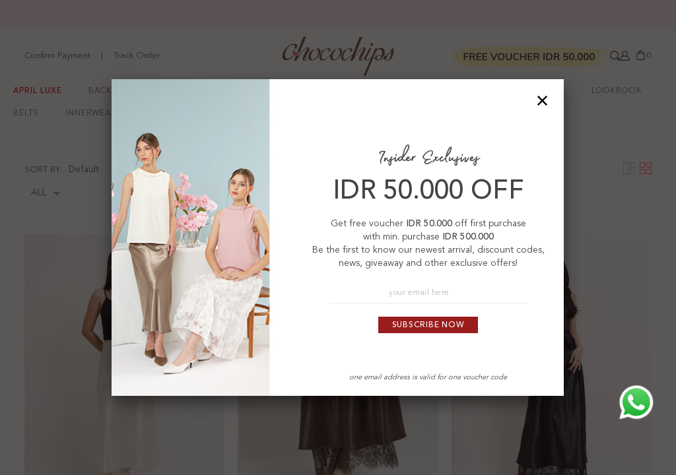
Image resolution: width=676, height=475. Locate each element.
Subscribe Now (428, 325)
